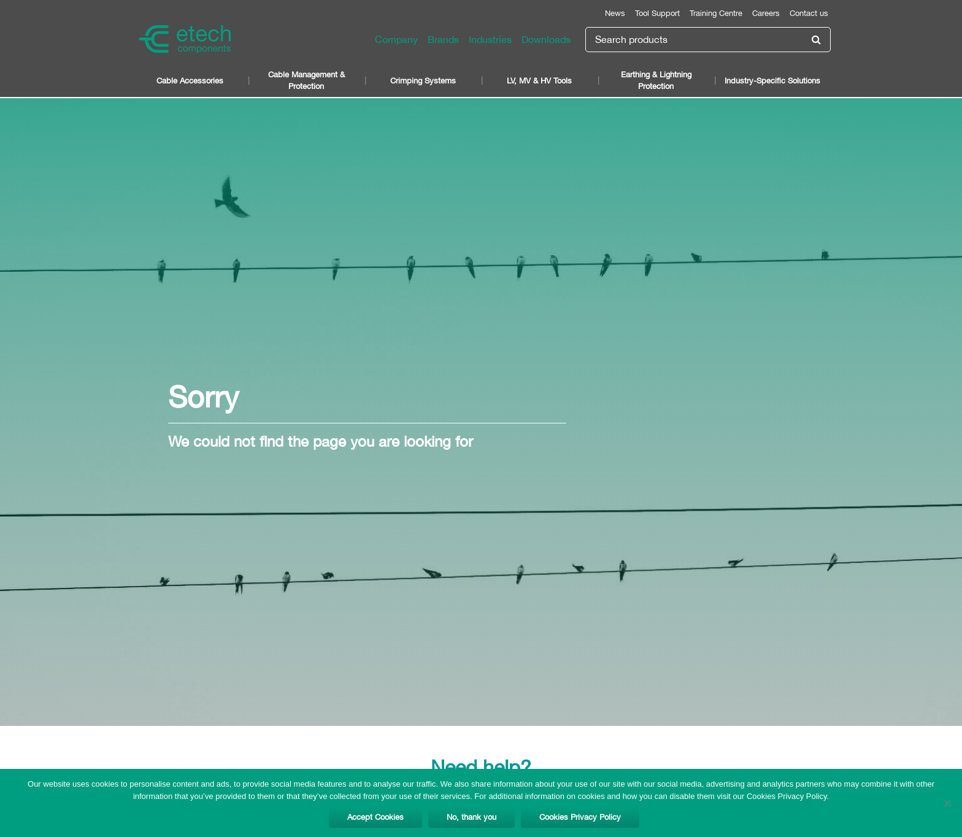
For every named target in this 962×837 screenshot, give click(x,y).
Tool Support (657, 13)
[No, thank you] (947, 803)
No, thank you (471, 817)
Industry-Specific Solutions (772, 80)
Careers (766, 13)
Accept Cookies (375, 817)
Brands (443, 39)
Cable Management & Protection (306, 80)
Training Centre (716, 13)
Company (396, 39)
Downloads (546, 39)
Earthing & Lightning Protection (656, 80)
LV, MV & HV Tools (539, 80)
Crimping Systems (423, 80)
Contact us (809, 13)
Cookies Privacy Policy (580, 817)
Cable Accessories (189, 80)
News (615, 13)
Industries (490, 39)
